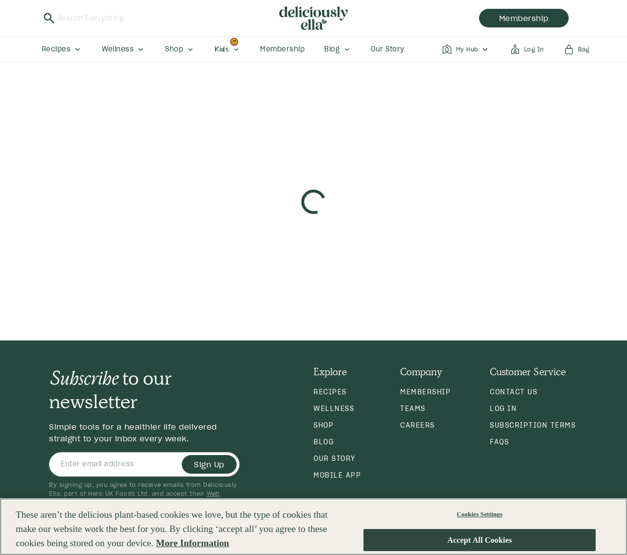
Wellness (334, 408)
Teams (413, 408)
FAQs (499, 441)
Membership (425, 391)
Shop (324, 425)
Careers (417, 425)
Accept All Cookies (479, 542)
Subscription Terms (533, 425)
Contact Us (513, 391)
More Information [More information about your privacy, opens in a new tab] (192, 545)
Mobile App (337, 475)
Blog (324, 441)
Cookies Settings (479, 516)
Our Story (335, 458)
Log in (503, 408)
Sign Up (209, 464)
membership (524, 18)
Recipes (330, 391)
